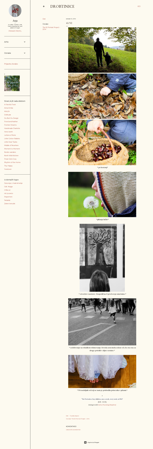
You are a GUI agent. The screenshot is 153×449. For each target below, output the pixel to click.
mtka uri (7, 190)
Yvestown (7, 169)
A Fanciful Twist (10, 105)
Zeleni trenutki (9, 204)
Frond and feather (11, 122)
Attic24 (7, 111)
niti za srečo (8, 193)
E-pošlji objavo (74, 416)
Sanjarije (7, 200)
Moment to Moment (12, 149)
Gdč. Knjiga (8, 187)
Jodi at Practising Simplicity (107, 405)
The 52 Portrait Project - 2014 (80, 419)
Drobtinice (62, 6)
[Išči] (139, 6)
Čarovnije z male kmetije (13, 183)
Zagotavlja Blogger (91, 442)
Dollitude (7, 115)
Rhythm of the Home (12, 162)
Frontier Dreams (10, 125)
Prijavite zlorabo (11, 64)
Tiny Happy (8, 166)
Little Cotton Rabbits (12, 139)
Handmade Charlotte (12, 128)
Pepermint (8, 197)
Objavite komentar (73, 430)
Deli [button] (44, 19)
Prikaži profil (15, 31)
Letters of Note (10, 135)
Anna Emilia (8, 108)
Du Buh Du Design (11, 118)
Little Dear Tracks (10, 142)
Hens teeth (8, 132)
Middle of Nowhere (11, 145)
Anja (15, 20)
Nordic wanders (10, 152)
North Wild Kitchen (11, 156)
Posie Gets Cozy (10, 159)
